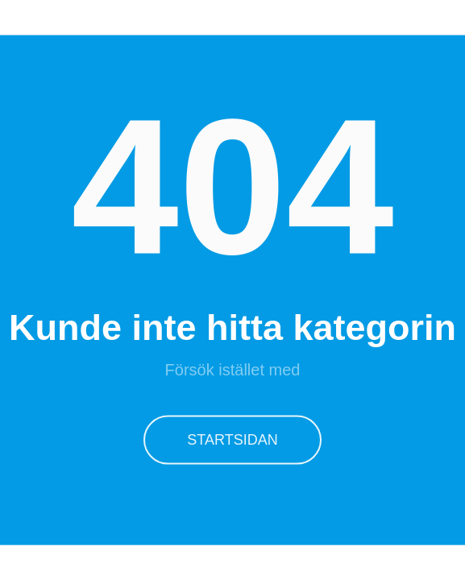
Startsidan (232, 439)
